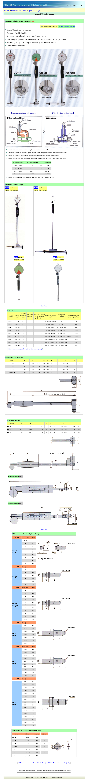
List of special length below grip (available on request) (26, 349)
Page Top (44, 306)
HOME (6, 10)
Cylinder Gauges (34, 10)
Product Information (18, 10)
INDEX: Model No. (54, 763)
